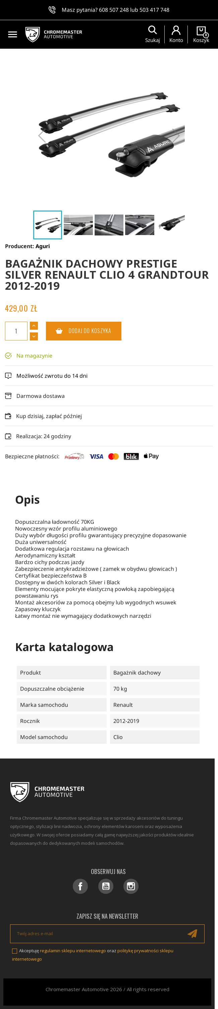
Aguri (43, 246)
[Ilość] (16, 331)
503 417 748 (154, 9)
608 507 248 (114, 9)
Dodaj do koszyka (79, 331)
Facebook (80, 886)
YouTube (105, 886)
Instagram (131, 886)
